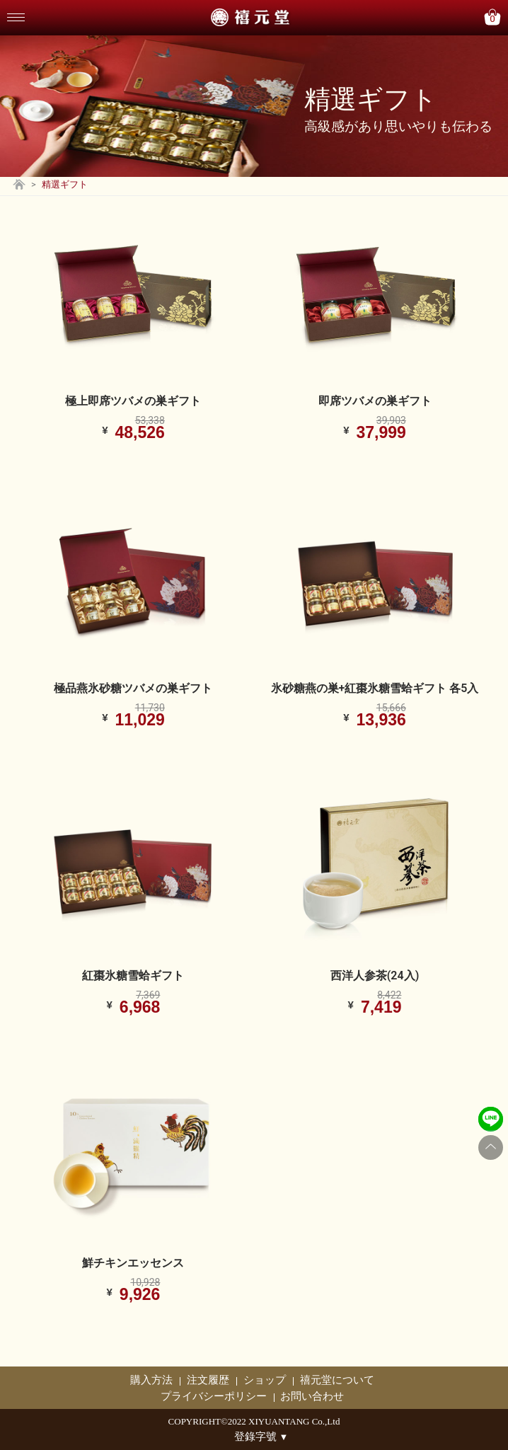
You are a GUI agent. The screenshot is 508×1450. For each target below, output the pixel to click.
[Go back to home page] (19, 186)
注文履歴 (208, 1380)
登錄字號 (261, 1436)
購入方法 (151, 1380)
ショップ (264, 1380)
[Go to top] (490, 1147)
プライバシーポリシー (214, 1396)
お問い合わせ (312, 1396)
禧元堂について (337, 1380)
